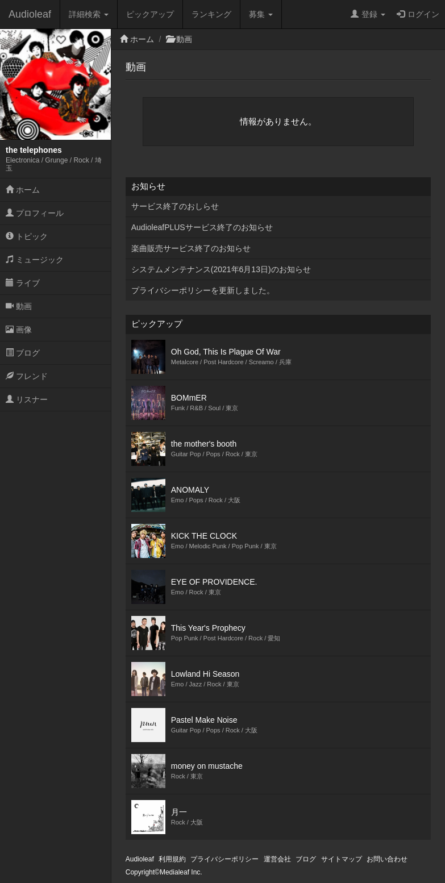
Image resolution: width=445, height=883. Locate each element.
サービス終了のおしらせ (175, 206)
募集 (261, 14)
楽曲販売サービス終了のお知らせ (191, 248)
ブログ (23, 352)
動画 (19, 306)
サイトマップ (341, 859)
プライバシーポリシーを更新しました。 (203, 290)
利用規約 (172, 859)
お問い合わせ (387, 859)
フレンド (27, 376)
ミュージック (35, 259)
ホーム (23, 189)
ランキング (211, 14)
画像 (19, 329)
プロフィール (35, 213)
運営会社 (277, 859)
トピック (27, 236)
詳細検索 (89, 14)
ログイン (418, 14)
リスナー (27, 399)
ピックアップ (150, 14)
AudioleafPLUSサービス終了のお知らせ (202, 227)
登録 (368, 14)
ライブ (23, 283)
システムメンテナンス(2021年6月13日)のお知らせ (221, 269)
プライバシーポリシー (224, 859)
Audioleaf (30, 14)
